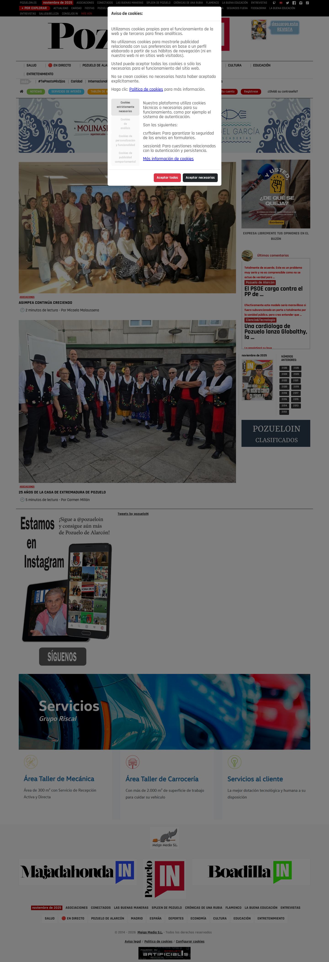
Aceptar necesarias (200, 178)
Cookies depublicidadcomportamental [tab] (125, 157)
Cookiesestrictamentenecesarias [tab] (125, 107)
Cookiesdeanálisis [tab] (125, 124)
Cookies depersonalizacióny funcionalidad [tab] (125, 140)
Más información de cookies (168, 159)
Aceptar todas (167, 178)
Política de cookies (146, 89)
